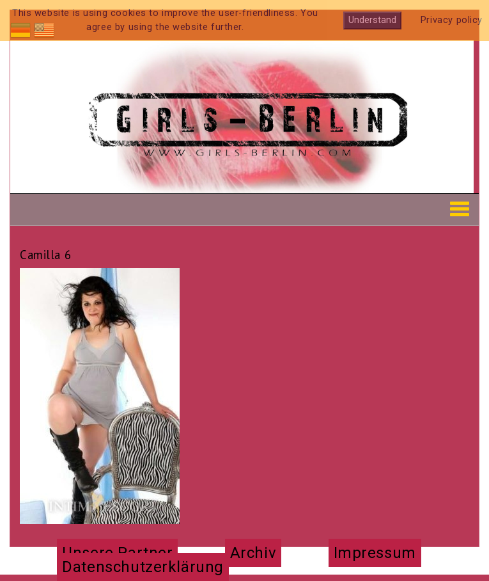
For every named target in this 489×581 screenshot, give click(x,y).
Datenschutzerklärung (143, 567)
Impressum (375, 553)
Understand (372, 20)
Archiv (253, 553)
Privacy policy (452, 20)
